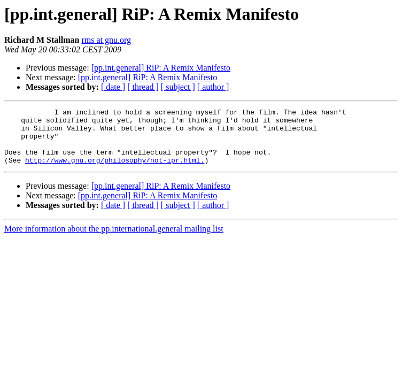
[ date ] (113, 86)
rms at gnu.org (106, 39)
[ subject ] (178, 86)
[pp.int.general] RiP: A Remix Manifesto (160, 67)
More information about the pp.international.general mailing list (113, 239)
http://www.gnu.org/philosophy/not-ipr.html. (114, 171)
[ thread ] (143, 86)
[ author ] (213, 86)
